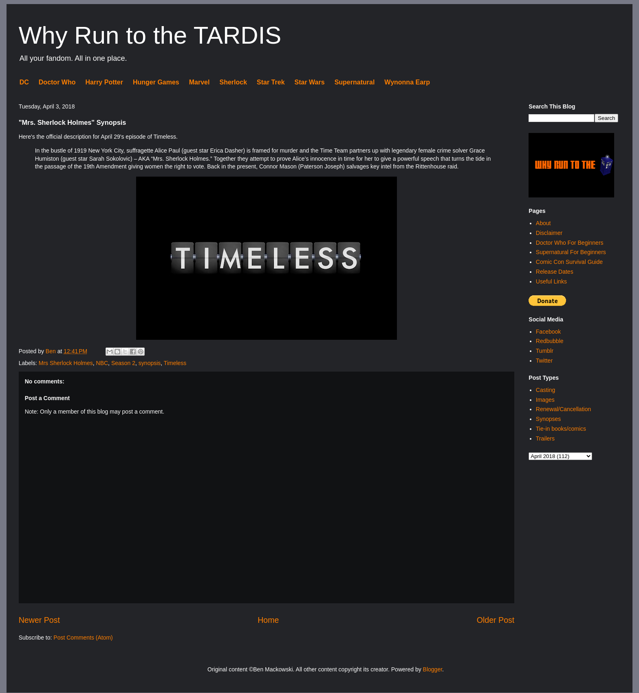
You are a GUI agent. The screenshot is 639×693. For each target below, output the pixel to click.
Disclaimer (549, 233)
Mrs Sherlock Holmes (66, 363)
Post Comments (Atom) (82, 637)
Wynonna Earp (407, 82)
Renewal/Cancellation (563, 409)
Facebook (548, 331)
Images (545, 399)
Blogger (432, 669)
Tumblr (544, 351)
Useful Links (551, 281)
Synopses (548, 419)
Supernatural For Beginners (571, 252)
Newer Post (39, 620)
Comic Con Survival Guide (569, 262)
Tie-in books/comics (561, 428)
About (543, 223)
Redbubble (550, 341)
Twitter (544, 360)
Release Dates (554, 271)
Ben (51, 351)
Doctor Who (57, 82)
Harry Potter (104, 82)
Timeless (175, 363)
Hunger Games (156, 82)
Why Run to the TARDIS (150, 35)
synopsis (150, 363)
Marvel (199, 82)
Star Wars (310, 82)
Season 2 (123, 363)
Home (268, 620)
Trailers (545, 438)
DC (24, 82)
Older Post (496, 620)
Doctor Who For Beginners (570, 242)
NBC (102, 363)
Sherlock (233, 82)
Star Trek (270, 82)
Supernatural (355, 82)
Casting (545, 390)
